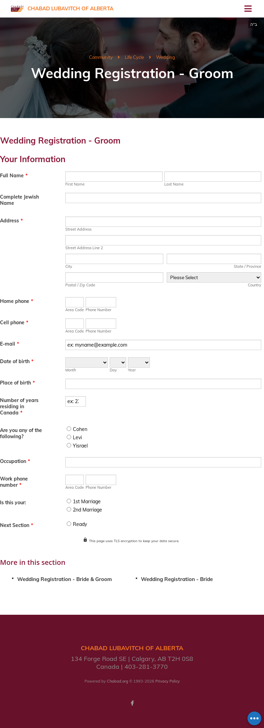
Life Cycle (134, 57)
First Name (75, 184)
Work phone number (14, 482)
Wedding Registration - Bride (177, 579)
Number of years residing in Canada (19, 406)
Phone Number (98, 309)
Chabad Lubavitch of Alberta (70, 8)
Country (254, 285)
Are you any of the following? (21, 433)
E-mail (9, 344)
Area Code (74, 309)
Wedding (165, 57)
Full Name (14, 175)
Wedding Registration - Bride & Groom (64, 579)
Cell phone (14, 322)
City (68, 266)
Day (113, 370)
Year (132, 370)
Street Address (78, 229)
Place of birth (17, 383)
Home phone (16, 301)
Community (101, 57)
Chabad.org (117, 681)
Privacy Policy (167, 681)
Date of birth (16, 361)
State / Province (247, 266)
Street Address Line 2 (84, 247)
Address (11, 221)
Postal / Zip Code (80, 285)
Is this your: (13, 502)
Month (70, 370)
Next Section (16, 525)
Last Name (174, 184)
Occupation (15, 461)
